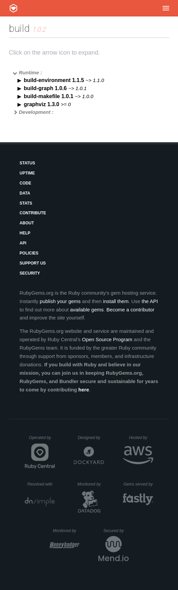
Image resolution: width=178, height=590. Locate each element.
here (83, 389)
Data (24, 193)
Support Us (32, 263)
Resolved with (41, 484)
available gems (86, 309)
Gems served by (138, 484)
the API (150, 301)
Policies (28, 253)
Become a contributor (130, 309)
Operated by (42, 440)
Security (29, 273)
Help (24, 233)
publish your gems (60, 301)
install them (116, 301)
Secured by (116, 530)
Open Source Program (107, 339)
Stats (25, 203)
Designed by (91, 437)
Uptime (27, 173)
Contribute (32, 213)
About (26, 223)
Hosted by (141, 437)
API (22, 243)
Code (25, 183)
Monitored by (90, 484)
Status (27, 163)
